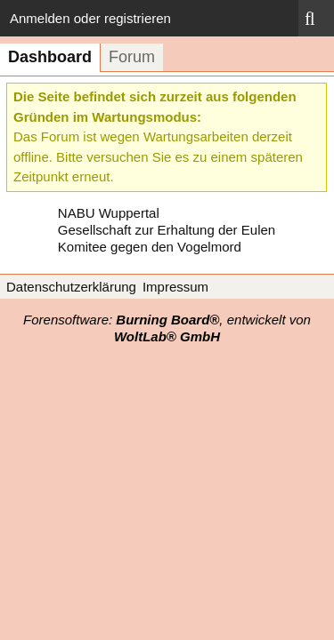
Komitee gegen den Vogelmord (149, 246)
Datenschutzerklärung (71, 286)
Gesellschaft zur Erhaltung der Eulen (166, 229)
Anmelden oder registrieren (90, 18)
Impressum (175, 286)
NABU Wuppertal (108, 212)
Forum (132, 57)
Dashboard (50, 57)
